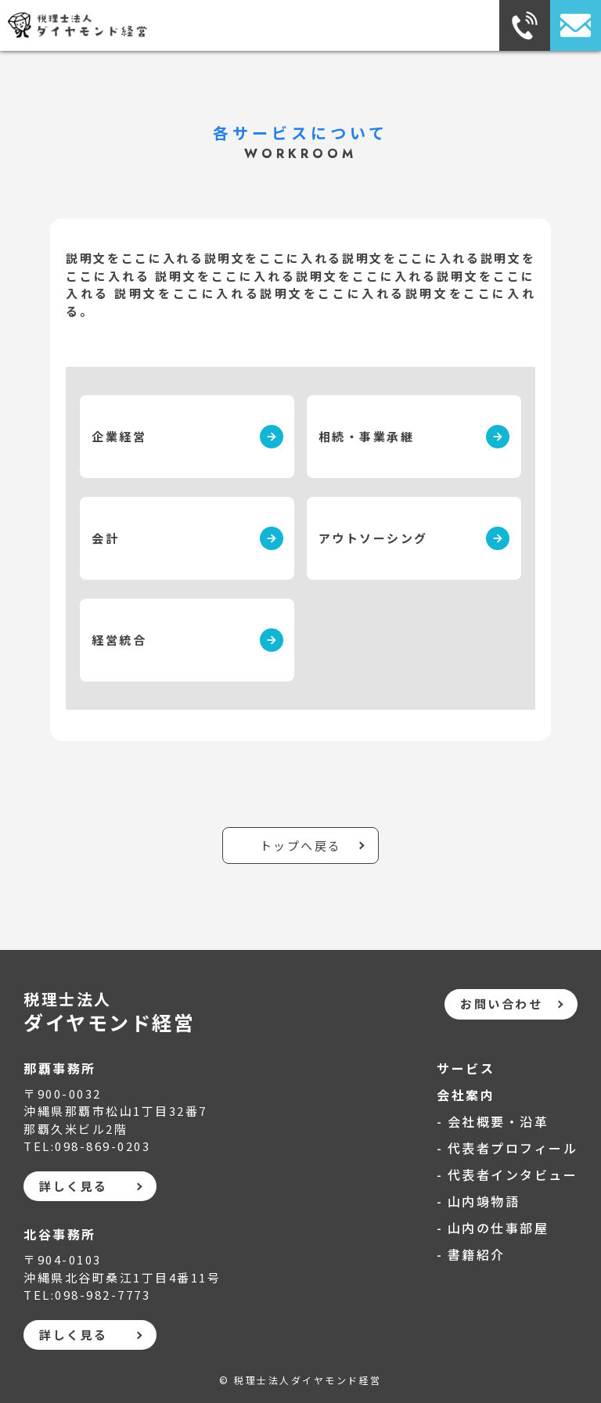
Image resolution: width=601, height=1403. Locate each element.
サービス (466, 1068)
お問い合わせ (501, 1003)
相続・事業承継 (366, 436)
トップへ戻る (301, 845)
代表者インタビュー (513, 1174)
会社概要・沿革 (498, 1121)
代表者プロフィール (513, 1148)
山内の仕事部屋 (498, 1227)
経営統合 (119, 639)
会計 (105, 538)
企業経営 (119, 436)
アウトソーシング (373, 538)
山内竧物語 (484, 1201)
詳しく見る (73, 1186)
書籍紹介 (477, 1254)
